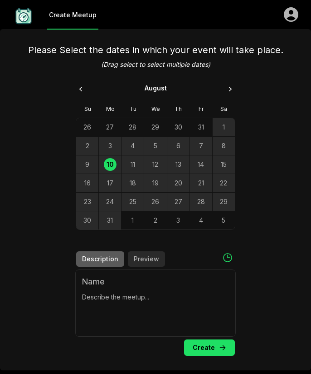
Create (210, 348)
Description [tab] (100, 259)
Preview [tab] (146, 259)
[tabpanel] (155, 303)
